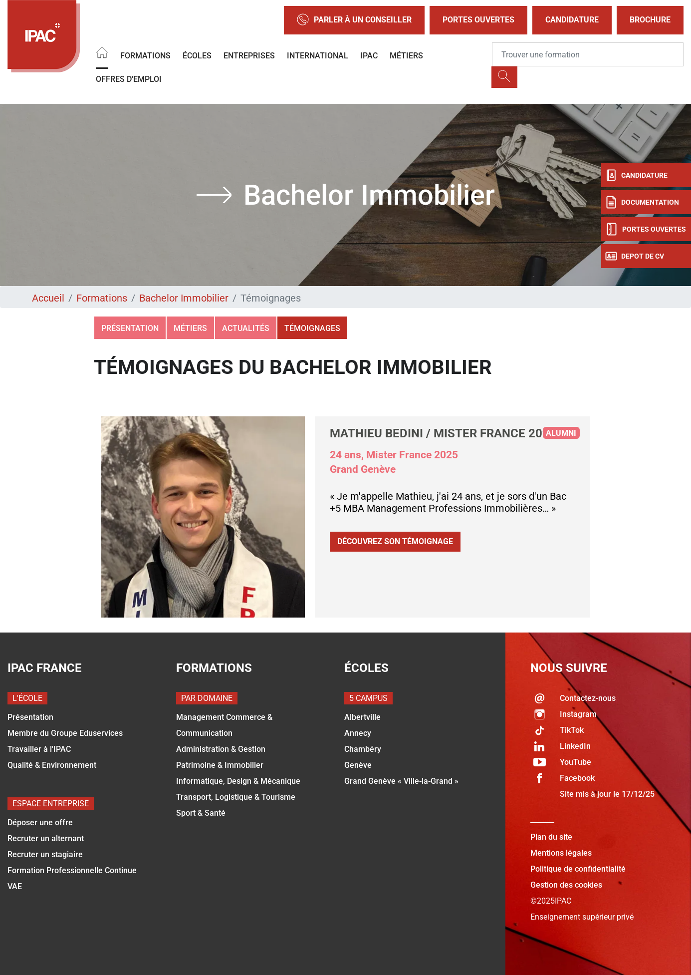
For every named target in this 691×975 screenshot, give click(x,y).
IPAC (369, 55)
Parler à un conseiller (354, 20)
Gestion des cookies (566, 885)
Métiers (406, 55)
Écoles (197, 55)
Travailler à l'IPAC (39, 749)
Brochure (650, 19)
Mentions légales (561, 853)
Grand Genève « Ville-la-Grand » (401, 781)
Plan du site (551, 837)
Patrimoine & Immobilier (219, 765)
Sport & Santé (201, 813)
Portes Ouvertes (478, 19)
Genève (358, 765)
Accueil (48, 298)
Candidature (572, 19)
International (317, 55)
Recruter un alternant (45, 838)
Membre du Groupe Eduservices (65, 733)
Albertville (362, 717)
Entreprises (249, 55)
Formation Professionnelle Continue (72, 870)
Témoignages (312, 328)
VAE (14, 886)
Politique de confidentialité (578, 869)
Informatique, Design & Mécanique (238, 781)
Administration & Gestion (220, 749)
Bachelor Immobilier (184, 298)
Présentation (130, 328)
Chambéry (362, 749)
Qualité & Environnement (51, 765)
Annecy (357, 733)
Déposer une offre (40, 822)
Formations (145, 55)
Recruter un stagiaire (45, 854)
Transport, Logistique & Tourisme (235, 797)
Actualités (245, 328)
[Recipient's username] (588, 54)
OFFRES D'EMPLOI (129, 79)
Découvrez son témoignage (395, 541)
